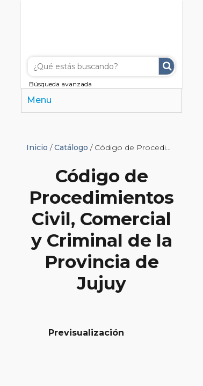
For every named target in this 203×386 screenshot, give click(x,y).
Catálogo (71, 147)
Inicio (37, 147)
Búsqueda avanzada (60, 84)
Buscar (166, 66)
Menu (39, 100)
